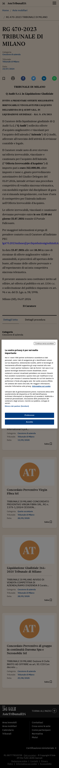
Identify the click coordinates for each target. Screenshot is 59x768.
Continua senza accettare (44, 343)
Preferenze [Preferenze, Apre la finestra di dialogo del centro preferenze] (29, 415)
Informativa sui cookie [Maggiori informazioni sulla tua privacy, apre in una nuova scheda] (41, 386)
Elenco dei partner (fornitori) (17, 406)
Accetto (29, 422)
